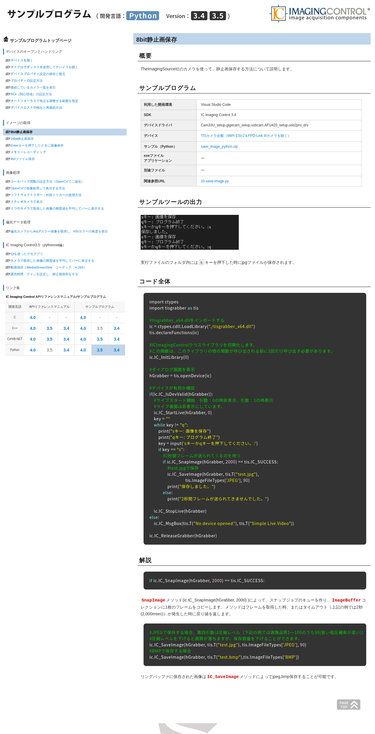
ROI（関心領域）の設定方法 (31, 94)
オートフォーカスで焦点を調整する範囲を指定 (44, 101)
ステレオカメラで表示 (27, 201)
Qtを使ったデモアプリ (27, 254)
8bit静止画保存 (22, 132)
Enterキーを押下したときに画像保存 (37, 145)
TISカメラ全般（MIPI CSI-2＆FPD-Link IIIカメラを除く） (246, 136)
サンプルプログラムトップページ (40, 40)
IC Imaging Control (20, 296)
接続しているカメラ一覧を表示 (33, 87)
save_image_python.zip (219, 147)
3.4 (66, 328)
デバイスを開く (22, 60)
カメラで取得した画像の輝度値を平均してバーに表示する (52, 260)
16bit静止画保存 (22, 138)
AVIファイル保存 (23, 159)
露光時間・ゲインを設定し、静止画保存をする (44, 274)
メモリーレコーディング (28, 152)
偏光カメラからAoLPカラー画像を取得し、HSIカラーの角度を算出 (59, 231)
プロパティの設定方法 (27, 80)
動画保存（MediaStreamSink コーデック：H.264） (48, 267)
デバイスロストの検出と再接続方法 (36, 107)
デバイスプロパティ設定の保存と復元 (38, 74)
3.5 (49, 328)
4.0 (32, 317)
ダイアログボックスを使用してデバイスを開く (44, 67)
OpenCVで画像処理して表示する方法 (38, 188)
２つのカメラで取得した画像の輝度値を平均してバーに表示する (57, 208)
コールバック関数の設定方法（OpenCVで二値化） (47, 181)
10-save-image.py (215, 181)
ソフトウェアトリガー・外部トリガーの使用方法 (46, 195)
